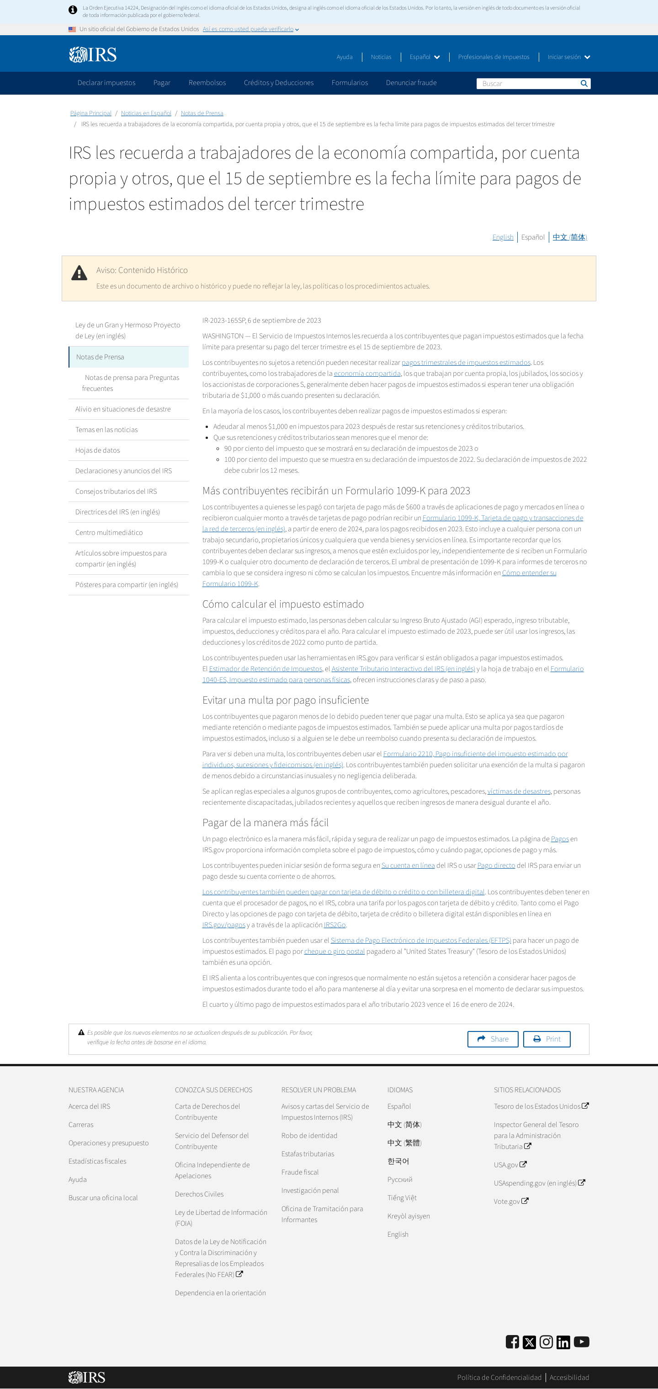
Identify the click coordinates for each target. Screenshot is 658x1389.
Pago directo (496, 865)
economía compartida (367, 374)
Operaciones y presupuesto (109, 1143)
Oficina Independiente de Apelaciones (212, 1170)
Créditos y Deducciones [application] (278, 83)
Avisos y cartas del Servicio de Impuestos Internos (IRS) (325, 1111)
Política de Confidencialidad (499, 1377)
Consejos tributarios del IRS (116, 491)
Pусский (400, 1180)
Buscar (583, 83)
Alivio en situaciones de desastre (123, 408)
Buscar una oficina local (103, 1198)
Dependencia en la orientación (220, 1293)
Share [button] (500, 1039)
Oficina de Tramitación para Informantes (322, 1214)
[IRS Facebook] (512, 1342)
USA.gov (510, 1165)
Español (425, 57)
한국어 (398, 1161)
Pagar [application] (162, 83)
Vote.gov (511, 1202)
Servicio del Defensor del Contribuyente (212, 1141)
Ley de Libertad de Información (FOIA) (221, 1218)
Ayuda (345, 57)
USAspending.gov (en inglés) (539, 1183)
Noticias (381, 57)
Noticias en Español (146, 113)
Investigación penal (310, 1191)
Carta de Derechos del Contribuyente (207, 1111)
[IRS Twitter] (529, 1345)
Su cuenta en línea (408, 865)
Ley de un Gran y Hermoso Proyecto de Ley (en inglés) (127, 330)
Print (553, 1039)
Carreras (81, 1125)
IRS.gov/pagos (223, 925)
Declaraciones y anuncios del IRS (123, 470)
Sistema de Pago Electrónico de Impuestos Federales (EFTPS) (421, 940)
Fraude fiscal (300, 1172)
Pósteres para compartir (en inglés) (126, 584)
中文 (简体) (570, 237)
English (503, 237)
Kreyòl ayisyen (408, 1216)
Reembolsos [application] (207, 83)
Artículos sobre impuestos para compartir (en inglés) (121, 557)
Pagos (560, 839)
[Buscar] (534, 83)
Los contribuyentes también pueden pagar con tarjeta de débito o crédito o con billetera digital (343, 892)
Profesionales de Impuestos (494, 57)
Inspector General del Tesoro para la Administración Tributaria (536, 1136)
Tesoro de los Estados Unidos (541, 1106)
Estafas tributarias (307, 1154)
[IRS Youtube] (581, 1342)
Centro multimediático (109, 532)
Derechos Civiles (199, 1194)
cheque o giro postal (334, 951)
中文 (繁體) (404, 1143)
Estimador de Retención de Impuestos (265, 669)
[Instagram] (546, 1342)
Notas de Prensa (202, 113)
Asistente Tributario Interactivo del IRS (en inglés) (403, 669)
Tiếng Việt (402, 1198)
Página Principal (90, 113)
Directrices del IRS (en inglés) (117, 511)
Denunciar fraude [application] (411, 83)
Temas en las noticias (106, 429)
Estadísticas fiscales (97, 1161)
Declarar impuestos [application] (106, 83)
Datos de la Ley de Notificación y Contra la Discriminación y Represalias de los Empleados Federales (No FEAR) (220, 1258)
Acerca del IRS (89, 1106)
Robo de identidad (309, 1136)
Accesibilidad (569, 1377)
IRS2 (335, 925)
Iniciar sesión (569, 57)
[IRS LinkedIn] (563, 1345)
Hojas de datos (97, 449)
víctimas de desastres (519, 791)
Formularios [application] (350, 83)
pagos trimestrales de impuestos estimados (466, 363)
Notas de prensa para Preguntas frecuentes (129, 382)
